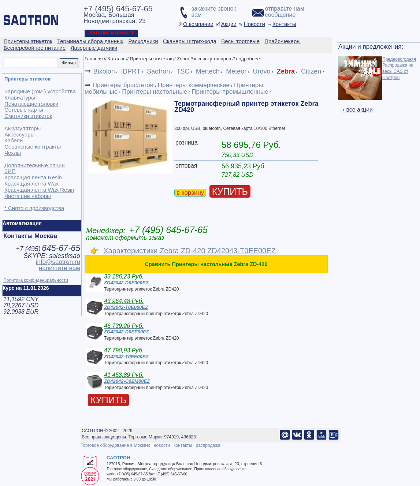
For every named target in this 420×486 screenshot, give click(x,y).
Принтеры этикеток (151, 58)
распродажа (208, 445)
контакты (183, 445)
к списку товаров (212, 58)
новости (162, 445)
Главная (94, 58)
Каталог (116, 58)
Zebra (183, 58)
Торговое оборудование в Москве (115, 445)
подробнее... (250, 58)
